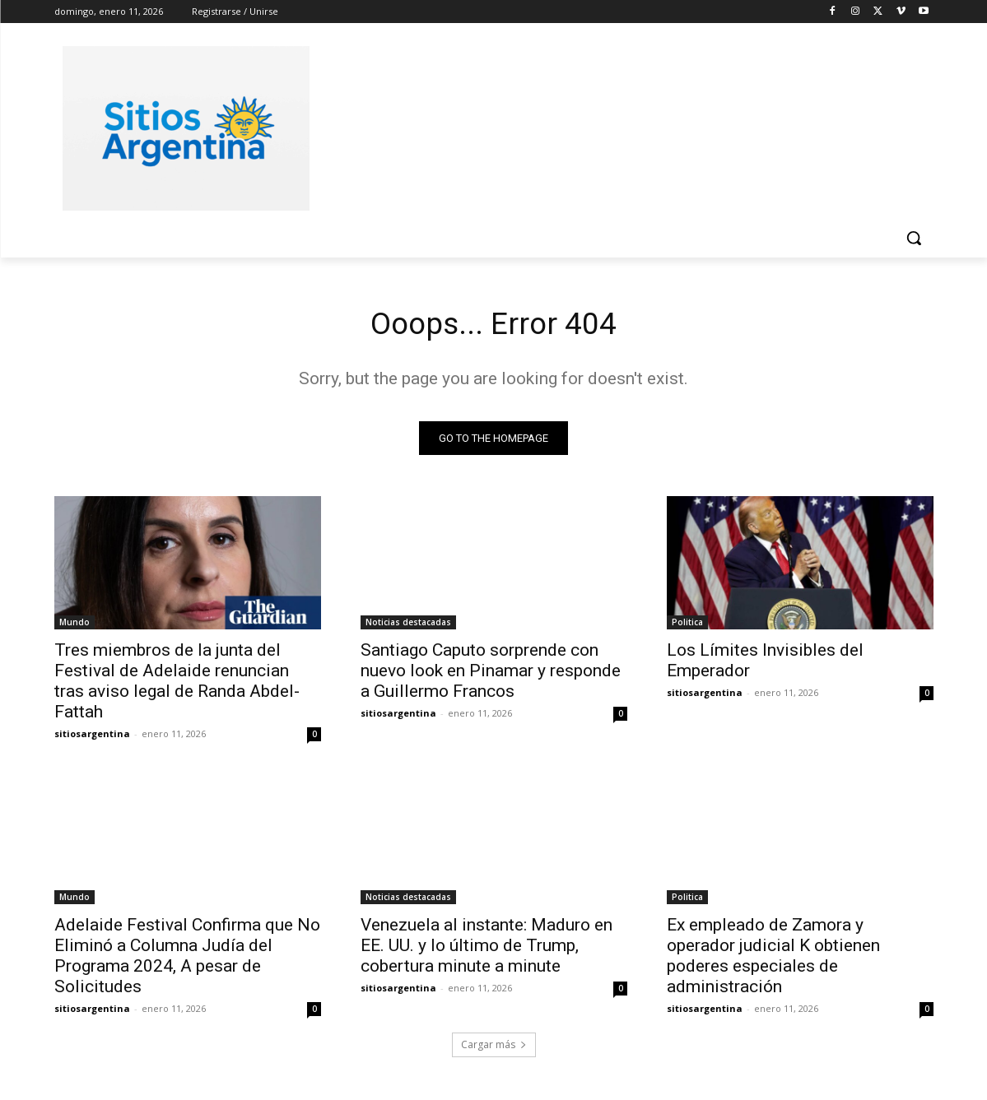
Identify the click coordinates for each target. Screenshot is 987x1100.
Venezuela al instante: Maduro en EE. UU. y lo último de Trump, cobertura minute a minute (486, 948)
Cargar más (494, 1048)
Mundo (74, 625)
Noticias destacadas (408, 625)
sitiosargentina (92, 737)
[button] (913, 238)
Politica (687, 625)
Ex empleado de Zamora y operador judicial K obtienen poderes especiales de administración (773, 959)
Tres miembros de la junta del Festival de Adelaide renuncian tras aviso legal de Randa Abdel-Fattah (177, 684)
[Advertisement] (617, 126)
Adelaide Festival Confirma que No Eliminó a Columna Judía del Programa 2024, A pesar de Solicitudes (187, 959)
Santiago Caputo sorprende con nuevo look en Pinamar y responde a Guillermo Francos (491, 673)
